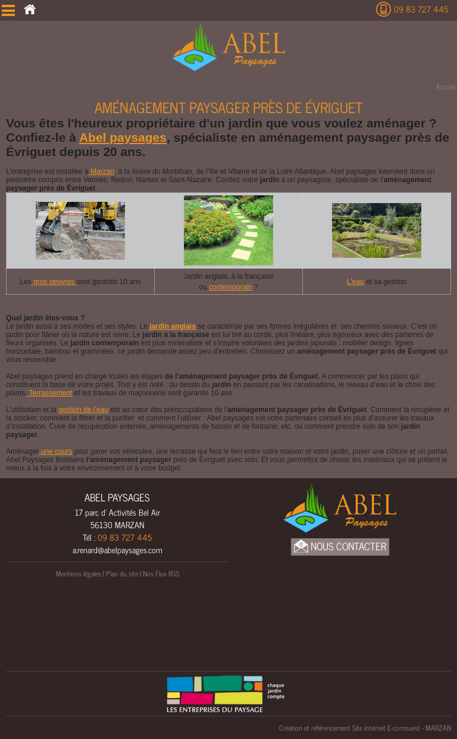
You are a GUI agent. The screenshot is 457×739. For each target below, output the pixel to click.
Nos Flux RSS (161, 573)
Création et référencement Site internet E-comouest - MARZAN (365, 728)
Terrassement (49, 393)
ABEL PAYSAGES (117, 497)
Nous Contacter (340, 546)
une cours (55, 451)
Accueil (445, 86)
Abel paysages (123, 137)
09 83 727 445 (421, 8)
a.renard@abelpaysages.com (117, 549)
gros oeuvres (54, 281)
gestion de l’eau (83, 410)
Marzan (101, 171)
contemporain (230, 287)
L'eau (355, 281)
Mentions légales (78, 573)
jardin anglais (172, 326)
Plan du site (122, 573)
